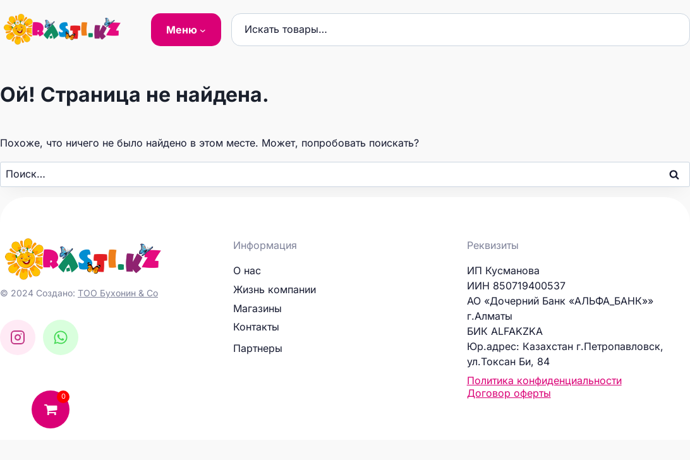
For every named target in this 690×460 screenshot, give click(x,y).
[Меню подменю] (186, 30)
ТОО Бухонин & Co (118, 293)
